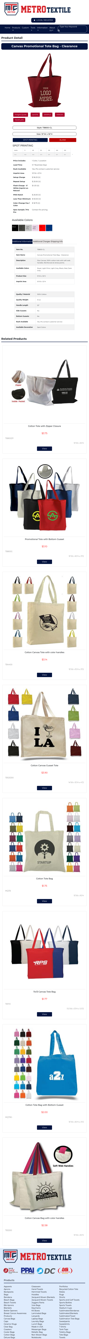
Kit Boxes (35, 1311)
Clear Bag (8, 1327)
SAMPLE (47, 115)
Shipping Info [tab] (57, 241)
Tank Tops (63, 1329)
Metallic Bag (37, 1332)
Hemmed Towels (39, 1292)
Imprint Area (18, 173)
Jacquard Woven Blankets (43, 1297)
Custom (25, 28)
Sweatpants (64, 1321)
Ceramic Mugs (10, 1324)
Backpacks (8, 1292)
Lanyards (35, 1316)
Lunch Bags (36, 1324)
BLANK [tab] (63, 140)
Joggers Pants (37, 1302)
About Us (52, 29)
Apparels (8, 1286)
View (44, 448)
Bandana (8, 1297)
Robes (62, 1292)
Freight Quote (21, 115)
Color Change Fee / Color (21, 204)
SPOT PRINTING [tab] (30, 140)
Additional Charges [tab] (41, 241)
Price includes (19, 161)
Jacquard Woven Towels (42, 1300)
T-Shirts (62, 1327)
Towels (62, 1337)
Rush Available (19, 169)
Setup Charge (19, 177)
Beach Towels (10, 1302)
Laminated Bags (38, 1313)
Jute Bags (35, 1305)
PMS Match (18, 195)
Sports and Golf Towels (69, 1300)
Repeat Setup (19, 181)
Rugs (61, 1294)
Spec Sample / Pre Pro (21, 211)
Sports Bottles (65, 1302)
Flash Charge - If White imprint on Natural (20, 188)
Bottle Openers (10, 1311)
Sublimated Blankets (68, 1313)
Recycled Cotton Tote (68, 1289)
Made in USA (37, 1327)
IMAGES (59, 115)
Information (42, 28)
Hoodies (35, 1294)
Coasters (7, 1329)
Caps (6, 1321)
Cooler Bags (9, 1332)
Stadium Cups (65, 1308)
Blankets (8, 1308)
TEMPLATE (19, 120)
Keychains (36, 1308)
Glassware (36, 1286)
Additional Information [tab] (22, 241)
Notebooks (36, 1337)
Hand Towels (37, 1289)
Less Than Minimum (22, 199)
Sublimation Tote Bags (69, 1319)
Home (7, 28)
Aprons (7, 1289)
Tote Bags (63, 1335)
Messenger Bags (38, 1329)
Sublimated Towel (67, 1316)
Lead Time (17, 165)
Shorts (62, 1297)
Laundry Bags (37, 1321)
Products (16, 28)
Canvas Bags (9, 1319)
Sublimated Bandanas (69, 1311)
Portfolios (63, 1286)
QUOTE (35, 115)
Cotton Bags (9, 1335)
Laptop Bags (37, 1319)
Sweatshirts (64, 1324)
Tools (33, 28)
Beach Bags (9, 1300)
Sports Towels (65, 1305)
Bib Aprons (9, 1305)
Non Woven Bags (39, 1335)
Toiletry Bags (65, 1332)
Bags (6, 1294)
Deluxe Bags (9, 1337)
